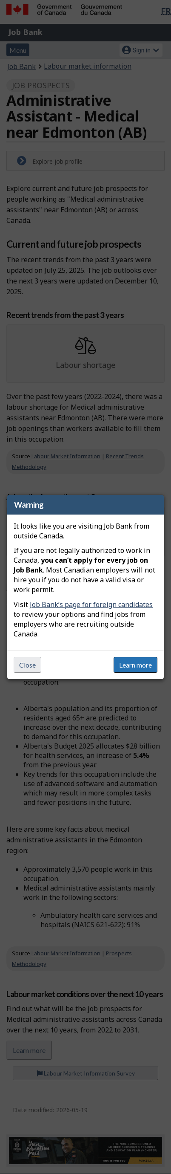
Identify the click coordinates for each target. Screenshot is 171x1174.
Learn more (135, 665)
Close (27, 665)
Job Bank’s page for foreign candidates (91, 604)
